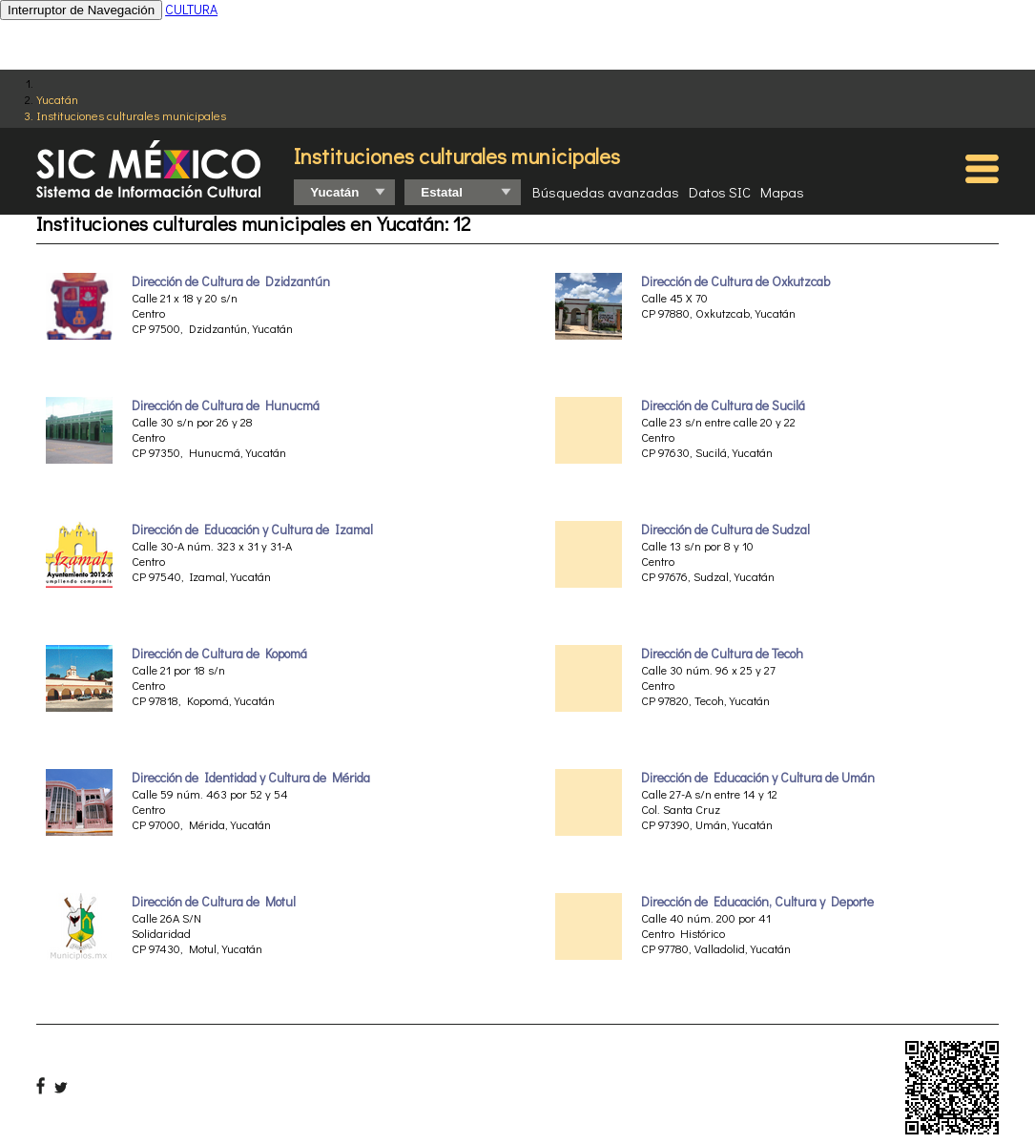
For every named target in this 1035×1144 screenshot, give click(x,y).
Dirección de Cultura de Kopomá (219, 653)
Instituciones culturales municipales (131, 115)
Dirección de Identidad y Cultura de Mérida (251, 777)
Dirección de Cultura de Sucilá (723, 405)
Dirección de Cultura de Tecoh (722, 653)
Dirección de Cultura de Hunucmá (226, 405)
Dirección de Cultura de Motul (214, 901)
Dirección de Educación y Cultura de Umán (758, 777)
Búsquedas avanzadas (605, 191)
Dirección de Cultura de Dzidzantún (231, 281)
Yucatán (57, 99)
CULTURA (191, 9)
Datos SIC (720, 191)
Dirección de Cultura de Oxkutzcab (735, 281)
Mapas (782, 191)
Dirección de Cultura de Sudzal (725, 529)
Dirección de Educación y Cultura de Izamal (252, 529)
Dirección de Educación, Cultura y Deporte (757, 901)
